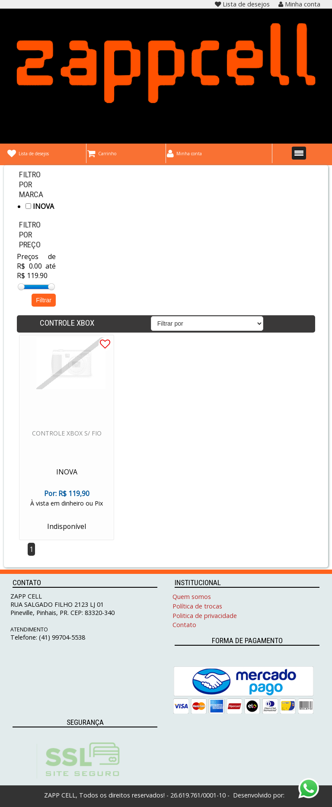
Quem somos (191, 596)
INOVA (40, 206)
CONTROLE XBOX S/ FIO (67, 433)
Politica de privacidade (204, 616)
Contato (184, 625)
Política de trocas (197, 606)
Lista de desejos (242, 4)
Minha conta (299, 4)
